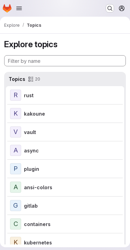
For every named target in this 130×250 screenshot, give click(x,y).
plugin (31, 169)
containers (37, 224)
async (31, 150)
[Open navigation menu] (19, 8)
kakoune (34, 114)
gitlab (31, 206)
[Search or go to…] (110, 8)
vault (30, 132)
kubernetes (38, 242)
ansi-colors (38, 187)
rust (29, 95)
